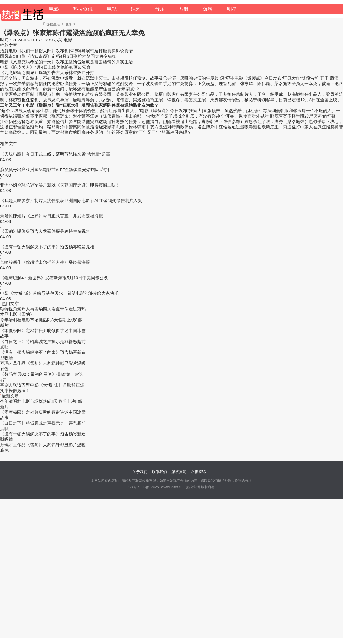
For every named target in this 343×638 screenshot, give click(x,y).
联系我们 (159, 472)
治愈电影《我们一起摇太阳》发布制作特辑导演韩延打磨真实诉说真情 (66, 50)
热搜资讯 (83, 9)
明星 (232, 9)
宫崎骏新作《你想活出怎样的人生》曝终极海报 (45, 262)
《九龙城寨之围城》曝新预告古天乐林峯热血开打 (47, 72)
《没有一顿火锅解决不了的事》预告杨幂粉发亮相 (47, 246)
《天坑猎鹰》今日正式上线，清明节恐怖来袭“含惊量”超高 (55, 154)
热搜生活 (53, 24)
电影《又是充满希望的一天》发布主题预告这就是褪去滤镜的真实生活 (66, 61)
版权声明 (179, 472)
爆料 (208, 9)
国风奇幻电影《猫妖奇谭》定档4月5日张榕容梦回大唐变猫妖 (58, 56)
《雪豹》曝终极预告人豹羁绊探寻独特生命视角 (45, 231)
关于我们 (140, 472)
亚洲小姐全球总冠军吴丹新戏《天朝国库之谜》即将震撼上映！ (60, 185)
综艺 (136, 9)
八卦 (184, 9)
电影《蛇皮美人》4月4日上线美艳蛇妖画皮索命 (45, 67)
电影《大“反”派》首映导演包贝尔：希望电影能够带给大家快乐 (59, 293)
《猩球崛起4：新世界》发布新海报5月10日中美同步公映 (54, 277)
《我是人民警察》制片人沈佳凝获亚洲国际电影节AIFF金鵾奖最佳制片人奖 (71, 200)
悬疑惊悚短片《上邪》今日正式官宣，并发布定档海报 (51, 215)
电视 (112, 9)
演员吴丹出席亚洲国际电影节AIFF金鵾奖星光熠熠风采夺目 (56, 169)
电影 (54, 9)
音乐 (160, 9)
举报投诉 (198, 472)
